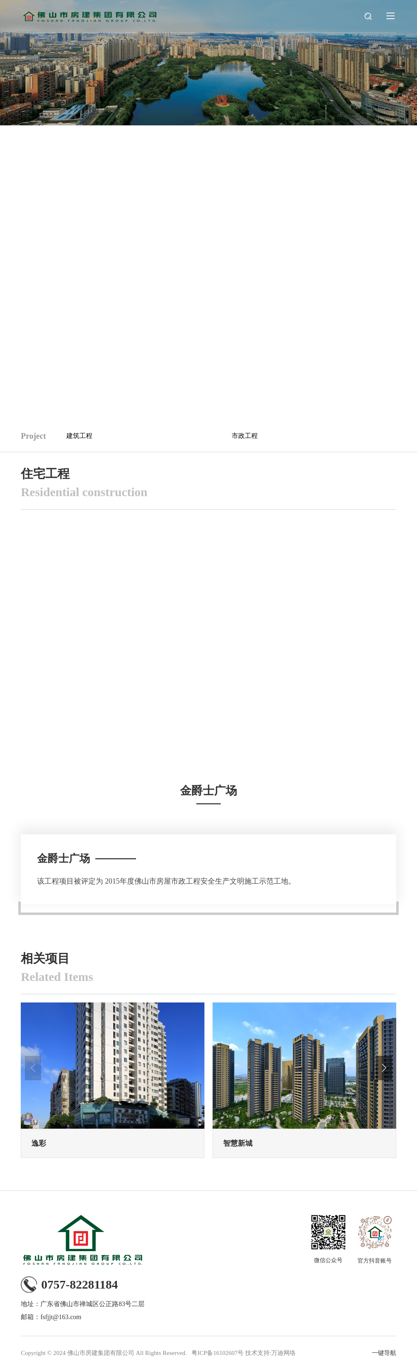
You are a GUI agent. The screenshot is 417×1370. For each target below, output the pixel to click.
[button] (384, 1068)
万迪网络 (283, 1353)
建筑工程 (79, 435)
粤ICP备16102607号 (217, 1353)
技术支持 (257, 1353)
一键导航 (384, 1353)
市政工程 (245, 435)
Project (33, 435)
